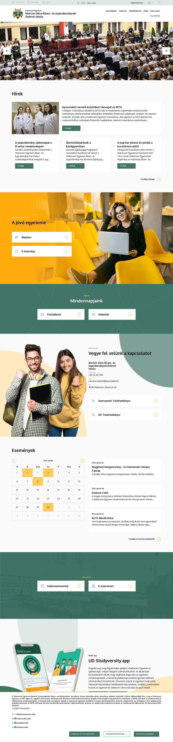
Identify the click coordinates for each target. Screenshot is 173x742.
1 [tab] (81, 78)
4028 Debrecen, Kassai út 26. (103, 387)
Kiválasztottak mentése (82, 734)
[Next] (166, 51)
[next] (82, 461)
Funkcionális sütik (23, 719)
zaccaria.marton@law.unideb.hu (104, 381)
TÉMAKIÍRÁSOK (135, 11)
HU (149, 3)
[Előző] (7, 51)
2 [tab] (83, 78)
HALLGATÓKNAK (155, 16)
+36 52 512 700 (19, 2)
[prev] (14, 461)
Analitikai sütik (22, 723)
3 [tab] (85, 78)
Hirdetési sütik (22, 727)
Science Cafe (100, 492)
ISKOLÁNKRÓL (111, 11)
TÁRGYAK (123, 11)
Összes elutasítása (115, 734)
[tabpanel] (86, 51)
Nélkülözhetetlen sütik (26, 714)
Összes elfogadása (145, 734)
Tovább (67, 128)
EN (152, 3)
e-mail (47, 2)
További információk (21, 708)
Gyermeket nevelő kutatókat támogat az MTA (92, 107)
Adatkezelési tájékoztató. (133, 703)
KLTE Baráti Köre (102, 518)
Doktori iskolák (91, 3)
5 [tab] (90, 78)
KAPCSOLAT (155, 11)
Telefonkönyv (35, 2)
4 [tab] (88, 78)
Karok (83, 3)
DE (78, 3)
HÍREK (145, 11)
